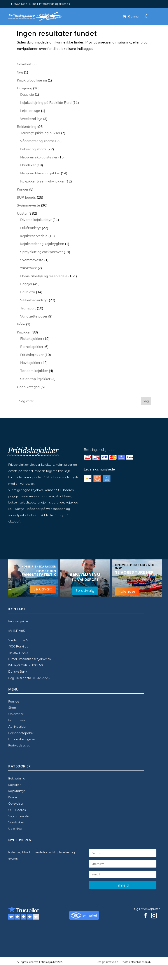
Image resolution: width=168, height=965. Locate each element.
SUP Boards (17, 810)
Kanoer (13, 797)
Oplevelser (15, 714)
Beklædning (16, 778)
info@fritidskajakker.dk (35, 659)
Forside (13, 701)
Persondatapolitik (20, 733)
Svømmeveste (18, 816)
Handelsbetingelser (22, 739)
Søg (146, 401)
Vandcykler (16, 822)
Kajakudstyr (16, 791)
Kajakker (14, 785)
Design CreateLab (108, 961)
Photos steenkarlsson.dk (135, 961)
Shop (12, 708)
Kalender (127, 591)
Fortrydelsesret (19, 745)
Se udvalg (42, 589)
